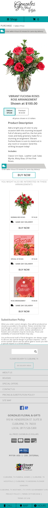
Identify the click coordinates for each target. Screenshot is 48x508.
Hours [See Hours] (40, 505)
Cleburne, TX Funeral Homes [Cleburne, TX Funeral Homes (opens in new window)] (17, 477)
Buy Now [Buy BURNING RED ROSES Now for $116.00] (24, 227)
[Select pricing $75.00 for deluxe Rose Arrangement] (9, 111)
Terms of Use (24, 498)
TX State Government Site (35, 490)
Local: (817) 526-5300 (24, 428)
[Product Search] (24, 351)
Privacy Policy (13, 494)
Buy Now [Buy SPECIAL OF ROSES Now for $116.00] (24, 269)
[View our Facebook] (22, 409)
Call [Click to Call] (8, 505)
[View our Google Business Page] (26, 409)
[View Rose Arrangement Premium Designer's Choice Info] (24, 287)
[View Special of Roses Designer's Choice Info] (24, 245)
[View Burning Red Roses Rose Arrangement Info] (24, 203)
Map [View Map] (24, 505)
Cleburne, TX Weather (10, 490)
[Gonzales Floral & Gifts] (24, 13)
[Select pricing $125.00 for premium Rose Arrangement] (22, 111)
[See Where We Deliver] (24, 365)
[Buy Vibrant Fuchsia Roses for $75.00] (24, 175)
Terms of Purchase (31, 494)
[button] (24, 451)
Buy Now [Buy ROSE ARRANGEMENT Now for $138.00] (24, 311)
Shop (12, 19)
